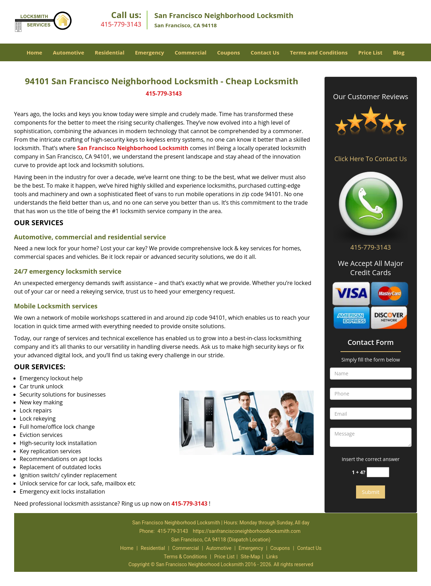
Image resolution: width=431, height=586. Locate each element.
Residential (109, 52)
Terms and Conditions (319, 52)
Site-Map (250, 556)
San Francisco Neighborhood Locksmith (132, 148)
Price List (370, 52)
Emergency (149, 52)
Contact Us (265, 52)
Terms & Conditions (185, 556)
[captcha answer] (378, 472)
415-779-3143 (121, 24)
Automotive (68, 52)
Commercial (190, 52)
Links (272, 556)
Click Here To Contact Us (370, 158)
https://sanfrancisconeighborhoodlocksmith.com (247, 531)
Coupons (228, 52)
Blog (398, 52)
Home (34, 52)
